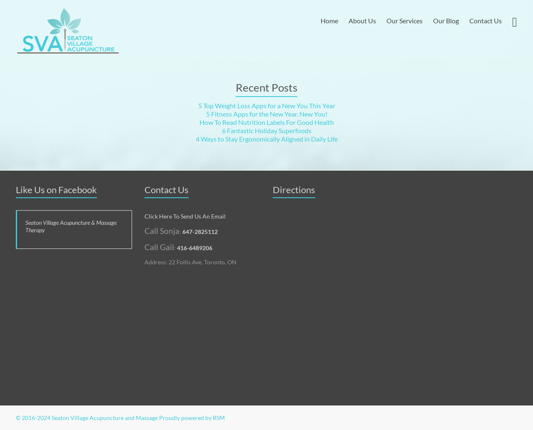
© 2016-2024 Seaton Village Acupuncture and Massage (87, 417)
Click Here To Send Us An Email (185, 216)
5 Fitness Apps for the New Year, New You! (266, 114)
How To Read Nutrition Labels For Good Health (266, 122)
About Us (362, 21)
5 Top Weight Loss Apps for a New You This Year (266, 105)
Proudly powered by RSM (192, 417)
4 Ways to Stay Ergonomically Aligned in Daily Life (267, 139)
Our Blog (446, 21)
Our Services (404, 21)
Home (329, 21)
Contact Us (485, 21)
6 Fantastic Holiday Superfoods (266, 130)
